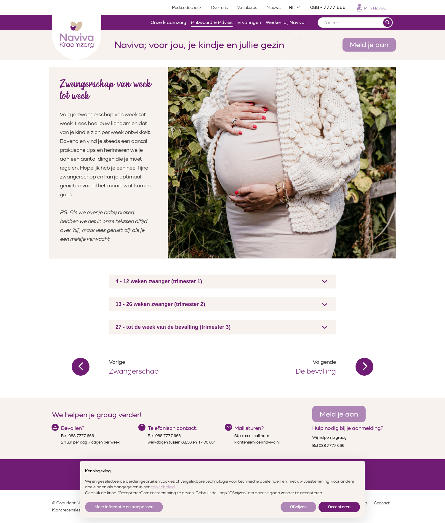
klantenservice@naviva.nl (257, 442)
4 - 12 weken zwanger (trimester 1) (159, 281)
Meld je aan (369, 44)
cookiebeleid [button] (163, 486)
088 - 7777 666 (327, 7)
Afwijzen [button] (298, 506)
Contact (382, 502)
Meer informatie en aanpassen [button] (124, 506)
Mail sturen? (249, 428)
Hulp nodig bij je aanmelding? (347, 428)
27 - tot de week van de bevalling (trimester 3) (173, 327)
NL (295, 7)
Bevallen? (72, 428)
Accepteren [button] (339, 506)
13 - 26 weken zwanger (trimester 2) (160, 304)
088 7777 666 (81, 435)
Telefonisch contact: (172, 428)
